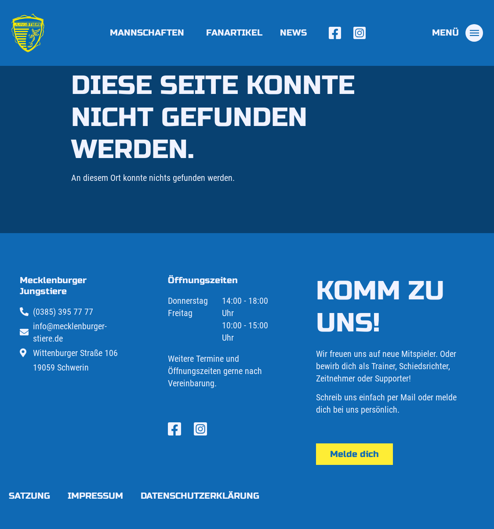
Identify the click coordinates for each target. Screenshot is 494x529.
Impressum (95, 495)
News (293, 32)
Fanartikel (234, 32)
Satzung (29, 495)
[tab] (457, 33)
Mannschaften (149, 32)
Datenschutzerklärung (200, 495)
